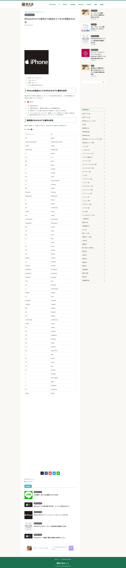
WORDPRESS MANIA (66, 559)
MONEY (65, 4)
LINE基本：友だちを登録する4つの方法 (45, 494)
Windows (80, 4)
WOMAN (89, 4)
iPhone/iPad (52, 4)
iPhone (30, 481)
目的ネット (57, 559)
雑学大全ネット (63, 563)
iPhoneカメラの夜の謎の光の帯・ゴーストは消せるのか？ (51, 505)
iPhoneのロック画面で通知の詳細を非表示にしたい (49, 537)
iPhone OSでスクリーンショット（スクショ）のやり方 (50, 514)
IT (59, 4)
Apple (27, 481)
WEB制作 (72, 4)
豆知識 (101, 4)
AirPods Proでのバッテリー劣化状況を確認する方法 (49, 526)
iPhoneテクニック (30, 479)
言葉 (95, 4)
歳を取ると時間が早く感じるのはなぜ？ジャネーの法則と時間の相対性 (98, 61)
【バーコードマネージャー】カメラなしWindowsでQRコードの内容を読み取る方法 (98, 48)
